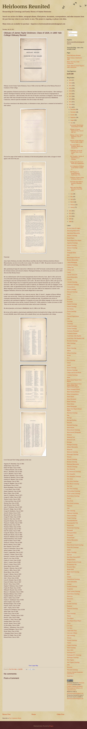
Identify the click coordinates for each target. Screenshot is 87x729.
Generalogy (70, 323)
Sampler (69, 576)
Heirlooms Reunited (26, 7)
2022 (70, 83)
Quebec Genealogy (72, 552)
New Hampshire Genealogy (74, 476)
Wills (68, 665)
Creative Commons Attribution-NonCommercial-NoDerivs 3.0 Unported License (75, 688)
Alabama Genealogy (72, 235)
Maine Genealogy (71, 401)
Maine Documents (71, 399)
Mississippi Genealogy (72, 454)
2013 (70, 107)
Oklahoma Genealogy (72, 513)
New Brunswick (71, 469)
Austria (69, 250)
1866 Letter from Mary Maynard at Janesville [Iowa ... (76, 189)
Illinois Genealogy (71, 348)
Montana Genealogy (72, 461)
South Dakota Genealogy (73, 594)
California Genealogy (72, 265)
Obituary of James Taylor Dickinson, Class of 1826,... (76, 136)
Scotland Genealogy (72, 586)
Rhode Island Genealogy (73, 572)
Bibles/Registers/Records (73, 257)
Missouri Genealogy (72, 459)
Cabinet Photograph (72, 262)
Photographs (70, 535)
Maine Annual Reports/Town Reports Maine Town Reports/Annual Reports (74, 385)
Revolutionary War (72, 564)
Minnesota (69, 449)
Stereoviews (70, 598)
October (72, 114)
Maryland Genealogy (72, 425)
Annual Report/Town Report (74, 240)
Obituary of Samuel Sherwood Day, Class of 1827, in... (76, 131)
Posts (70, 32)
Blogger (51, 726)
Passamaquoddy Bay (72, 520)
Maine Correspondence (73, 394)
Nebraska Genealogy (72, 466)
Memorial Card (71, 437)
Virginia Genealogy (72, 645)
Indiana (69, 350)
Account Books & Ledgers (73, 228)
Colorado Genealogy (72, 282)
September (73, 117)
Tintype (69, 616)
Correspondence (71, 287)
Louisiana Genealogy (72, 375)
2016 (70, 99)
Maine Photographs (72, 406)
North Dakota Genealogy (73, 496)
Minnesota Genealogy (72, 452)
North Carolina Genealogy (73, 493)
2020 (70, 88)
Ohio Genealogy (71, 510)
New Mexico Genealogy (73, 483)
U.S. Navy (69, 628)
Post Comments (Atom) (15, 718)
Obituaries (69, 505)
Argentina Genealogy (72, 243)
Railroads (69, 554)
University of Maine (72, 633)
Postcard (69, 542)
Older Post (60, 714)
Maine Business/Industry (73, 391)
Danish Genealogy (71, 289)
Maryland (69, 422)
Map (68, 415)
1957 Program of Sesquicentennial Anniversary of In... (75, 173)
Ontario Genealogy (72, 515)
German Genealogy (72, 328)
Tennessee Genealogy (72, 608)
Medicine (69, 435)
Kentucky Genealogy (72, 370)
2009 (70, 219)
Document (69, 299)
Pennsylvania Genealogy (73, 528)
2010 (70, 216)
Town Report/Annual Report (74, 620)
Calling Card (70, 267)
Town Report (70, 618)
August (72, 120)
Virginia (69, 642)
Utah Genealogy (71, 635)
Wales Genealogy (71, 647)
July (71, 123)
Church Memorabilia (72, 277)
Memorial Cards (71, 439)
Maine (68, 377)
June (71, 194)
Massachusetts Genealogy (73, 430)
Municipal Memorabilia (73, 464)
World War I (70, 676)
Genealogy (69, 321)
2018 (70, 93)
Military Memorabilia (72, 447)
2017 (70, 96)
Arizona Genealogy (72, 245)
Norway (69, 498)
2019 (70, 91)
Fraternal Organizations (73, 316)
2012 (70, 210)
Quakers (69, 550)
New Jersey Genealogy (73, 481)
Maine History (70, 404)
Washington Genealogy (73, 657)
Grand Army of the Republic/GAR (75, 338)
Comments (71, 35)
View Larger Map (33, 665)
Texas (68, 611)
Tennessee (69, 606)
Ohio (68, 508)
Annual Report (70, 238)
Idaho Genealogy (71, 343)
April (71, 199)
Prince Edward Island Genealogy (75, 545)
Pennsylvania (70, 525)
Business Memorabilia (72, 260)
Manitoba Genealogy (72, 413)
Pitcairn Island (70, 537)
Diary (68, 296)
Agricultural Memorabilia (73, 233)
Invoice (69, 355)
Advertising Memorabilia (73, 230)
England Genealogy (72, 304)
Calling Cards (70, 269)
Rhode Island (70, 569)
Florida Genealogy (71, 311)
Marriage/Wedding (71, 420)
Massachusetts (70, 427)
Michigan (69, 442)
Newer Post (6, 714)
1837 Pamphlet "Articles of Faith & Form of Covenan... (77, 158)
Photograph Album (71, 532)
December (73, 109)
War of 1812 (70, 650)
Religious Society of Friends (74, 562)
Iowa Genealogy (71, 360)
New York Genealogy (72, 488)
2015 (70, 101)
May (71, 196)
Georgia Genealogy (72, 326)
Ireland (69, 362)
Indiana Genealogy (71, 353)
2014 (70, 104)
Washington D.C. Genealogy (74, 655)
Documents (70, 301)
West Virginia (70, 660)
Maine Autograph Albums (73, 389)
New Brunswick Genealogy (74, 471)
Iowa (68, 358)
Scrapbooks (70, 589)
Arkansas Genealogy (72, 248)
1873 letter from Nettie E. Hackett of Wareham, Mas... (76, 183)
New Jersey (70, 479)
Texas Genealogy (71, 613)
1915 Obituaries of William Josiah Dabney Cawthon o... (77, 167)
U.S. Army (69, 625)
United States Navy (72, 630)
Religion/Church (71, 559)
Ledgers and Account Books (74, 372)
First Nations (70, 309)
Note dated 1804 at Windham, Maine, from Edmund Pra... (76, 146)
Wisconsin (69, 667)
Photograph (70, 530)
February (72, 204)
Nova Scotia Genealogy (73, 503)
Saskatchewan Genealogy (73, 579)
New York (69, 486)
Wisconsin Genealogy (72, 669)
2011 (70, 213)
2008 (70, 221)
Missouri (69, 457)
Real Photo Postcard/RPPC (74, 557)
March (72, 202)
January (72, 207)
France (68, 314)
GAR (68, 318)
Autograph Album (71, 252)
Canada (69, 272)
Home (34, 714)
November (73, 112)
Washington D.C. (71, 652)
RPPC (68, 574)
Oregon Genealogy (71, 518)
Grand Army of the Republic (74, 336)
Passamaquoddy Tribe (72, 523)
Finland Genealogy (72, 306)
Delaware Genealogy (72, 292)
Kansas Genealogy (71, 367)
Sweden (69, 601)
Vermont (69, 638)
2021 (70, 85)
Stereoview (70, 596)
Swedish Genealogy (72, 603)
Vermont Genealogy (72, 640)
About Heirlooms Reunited (74, 55)
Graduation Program (72, 333)
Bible (68, 255)
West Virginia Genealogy (73, 662)
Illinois (69, 345)
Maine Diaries (70, 396)
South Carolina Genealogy (73, 591)
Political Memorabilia (72, 540)
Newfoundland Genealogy (73, 491)
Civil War (69, 279)
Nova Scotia (70, 501)
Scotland (69, 584)
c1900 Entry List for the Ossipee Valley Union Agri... (76, 152)
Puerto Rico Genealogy (73, 547)
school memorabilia (72, 581)
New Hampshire (71, 474)
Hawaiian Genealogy (72, 340)
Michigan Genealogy (72, 444)
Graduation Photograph (73, 331)
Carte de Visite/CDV (72, 274)
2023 (70, 80)
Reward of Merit (71, 567)
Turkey (69, 623)
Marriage (69, 417)
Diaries (69, 294)
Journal (69, 365)
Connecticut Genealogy (73, 284)
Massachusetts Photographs (74, 432)
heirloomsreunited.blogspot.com (75, 693)
